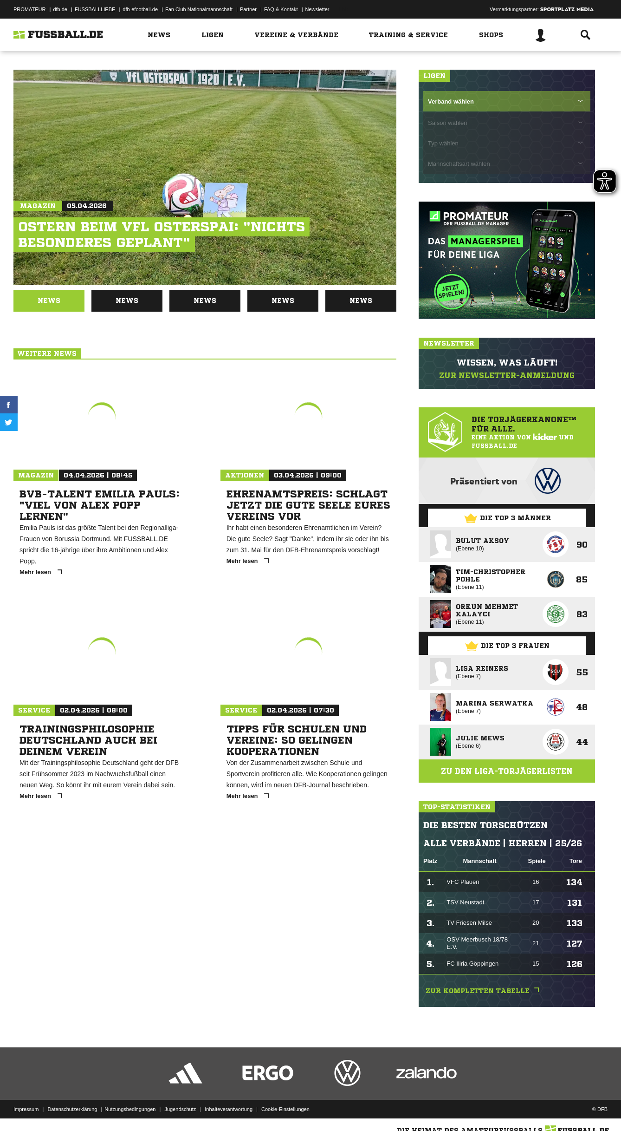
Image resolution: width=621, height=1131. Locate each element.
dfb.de (60, 9)
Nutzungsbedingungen (129, 1109)
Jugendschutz (180, 1109)
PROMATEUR (29, 9)
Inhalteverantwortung (228, 1109)
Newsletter (317, 9)
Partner (248, 9)
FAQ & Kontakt (281, 9)
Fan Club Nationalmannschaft (199, 9)
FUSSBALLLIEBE (95, 9)
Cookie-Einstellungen (285, 1109)
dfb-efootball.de (140, 9)
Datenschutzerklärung (72, 1109)
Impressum (26, 1109)
